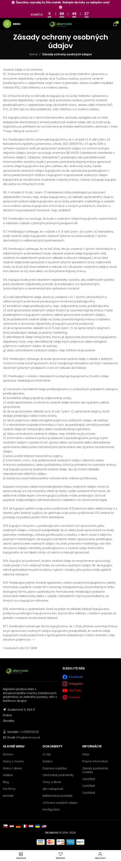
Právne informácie (95, 761)
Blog (6, 782)
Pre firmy (9, 789)
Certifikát (88, 779)
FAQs (85, 754)
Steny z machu (13, 761)
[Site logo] (61, 24)
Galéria (8, 775)
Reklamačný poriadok (57, 796)
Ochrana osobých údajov (60, 803)
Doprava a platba (55, 768)
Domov (8, 754)
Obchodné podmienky (58, 775)
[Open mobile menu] (12, 24)
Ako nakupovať (53, 789)
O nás (47, 754)
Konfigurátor (51, 809)
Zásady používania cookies (95, 770)
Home (33, 54)
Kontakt (8, 796)
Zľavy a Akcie (52, 782)
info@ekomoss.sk (28, 737)
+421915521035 (29, 732)
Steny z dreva (12, 768)
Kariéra (47, 761)
